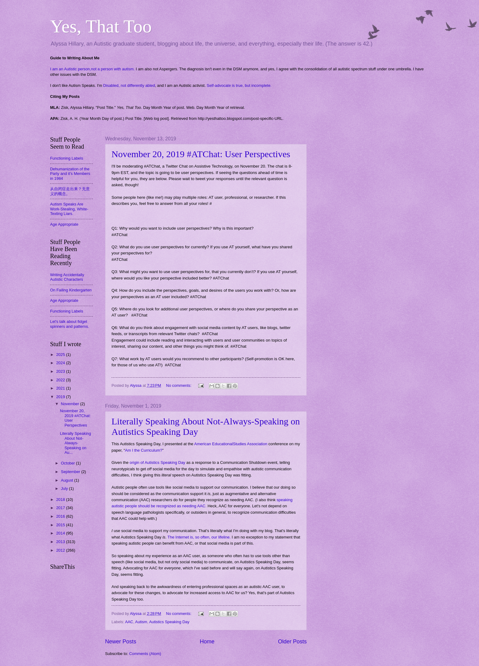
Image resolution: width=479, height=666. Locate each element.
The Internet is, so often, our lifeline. (199, 537)
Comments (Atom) (145, 653)
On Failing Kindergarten (71, 290)
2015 (61, 525)
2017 (61, 507)
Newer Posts (120, 641)
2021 (61, 388)
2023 (61, 371)
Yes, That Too (101, 26)
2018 (61, 499)
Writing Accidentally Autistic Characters (67, 277)
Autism (141, 622)
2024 (61, 363)
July (65, 488)
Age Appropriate (64, 224)
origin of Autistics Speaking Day (157, 462)
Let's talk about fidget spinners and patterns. (69, 323)
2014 (61, 533)
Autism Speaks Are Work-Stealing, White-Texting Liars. (69, 209)
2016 (61, 516)
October (68, 463)
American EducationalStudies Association (230, 444)
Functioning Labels (66, 158)
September (71, 471)
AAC (129, 622)
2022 (61, 380)
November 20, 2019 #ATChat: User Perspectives (201, 154)
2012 (61, 550)
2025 (61, 354)
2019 (61, 396)
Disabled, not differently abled (129, 85)
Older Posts (292, 641)
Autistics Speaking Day (169, 622)
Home (207, 641)
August (67, 480)
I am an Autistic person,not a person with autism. (92, 69)
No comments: (179, 385)
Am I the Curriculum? (143, 450)
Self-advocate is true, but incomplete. (239, 85)
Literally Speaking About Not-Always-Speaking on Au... (75, 443)
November (70, 403)
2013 (61, 541)
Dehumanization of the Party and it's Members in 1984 (70, 174)
